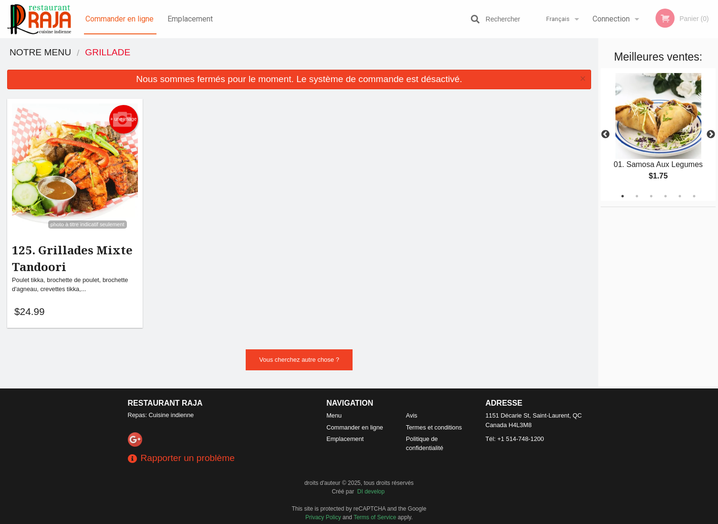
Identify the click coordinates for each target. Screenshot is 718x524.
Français (558, 18)
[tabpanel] (658, 135)
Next (711, 134)
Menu (334, 415)
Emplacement (190, 18)
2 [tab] (637, 196)
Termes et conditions (434, 427)
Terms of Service (375, 517)
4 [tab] (665, 196)
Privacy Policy (323, 517)
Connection (611, 18)
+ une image (123, 119)
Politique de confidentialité (424, 443)
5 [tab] (680, 196)
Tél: (515, 438)
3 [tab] (651, 196)
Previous (605, 134)
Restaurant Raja (165, 403)
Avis (411, 415)
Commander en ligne (119, 18)
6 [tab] (694, 196)
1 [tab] (622, 196)
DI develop (371, 491)
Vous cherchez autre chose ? (299, 361)
